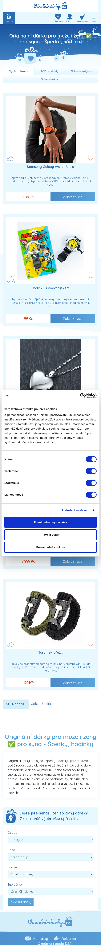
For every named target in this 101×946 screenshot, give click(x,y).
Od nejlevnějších (81, 71)
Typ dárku (15, 884)
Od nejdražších (50, 79)
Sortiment (14, 867)
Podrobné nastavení (75, 510)
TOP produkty (50, 71)
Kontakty (40, 938)
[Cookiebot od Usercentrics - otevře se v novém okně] (80, 395)
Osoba (12, 832)
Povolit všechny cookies (50, 522)
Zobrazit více (73, 197)
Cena (11, 850)
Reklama (69, 938)
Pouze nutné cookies (50, 547)
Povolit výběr (50, 534)
